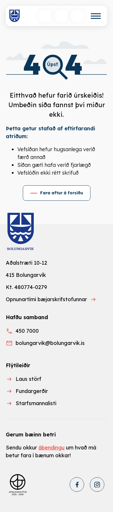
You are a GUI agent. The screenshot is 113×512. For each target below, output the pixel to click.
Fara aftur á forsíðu (61, 192)
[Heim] (14, 16)
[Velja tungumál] (61, 16)
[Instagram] (97, 484)
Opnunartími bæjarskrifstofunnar (46, 299)
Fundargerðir (32, 391)
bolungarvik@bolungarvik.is (50, 343)
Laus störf (28, 379)
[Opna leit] (45, 16)
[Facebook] (77, 484)
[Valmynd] (96, 16)
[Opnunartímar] (77, 16)
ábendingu (51, 447)
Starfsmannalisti (36, 403)
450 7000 (27, 331)
